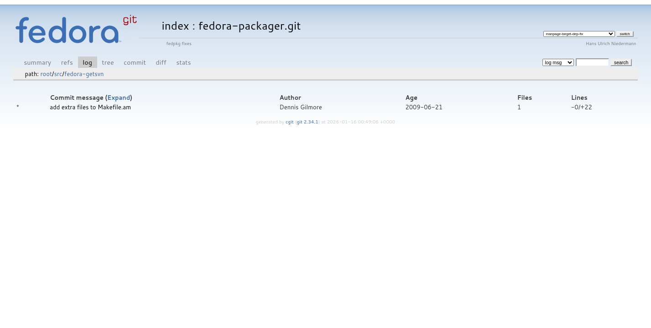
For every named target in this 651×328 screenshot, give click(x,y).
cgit (290, 121)
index (175, 25)
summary (37, 62)
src (58, 74)
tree (108, 62)
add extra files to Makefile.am (90, 107)
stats (183, 62)
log (87, 62)
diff (161, 62)
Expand (118, 97)
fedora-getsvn (84, 74)
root (46, 74)
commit (135, 62)
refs (67, 62)
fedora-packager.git (249, 25)
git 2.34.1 (307, 121)
